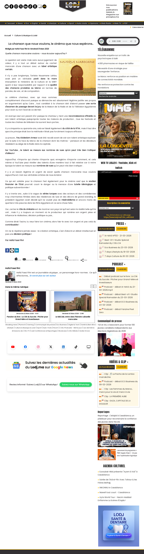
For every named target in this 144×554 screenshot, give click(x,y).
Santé (42, 23)
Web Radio (105, 23)
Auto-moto (81, 23)
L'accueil (10, 23)
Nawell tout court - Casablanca (113, 471)
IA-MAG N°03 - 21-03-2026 (116, 231)
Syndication (78, 551)
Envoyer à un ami (28, 260)
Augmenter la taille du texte (80, 260)
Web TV (117, 23)
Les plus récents (107, 224)
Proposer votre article (55, 539)
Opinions (93, 23)
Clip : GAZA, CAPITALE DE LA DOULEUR (120, 387)
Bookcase (37, 342)
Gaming (36, 333)
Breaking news (14, 333)
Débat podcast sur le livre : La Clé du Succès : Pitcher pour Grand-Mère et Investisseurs (118, 274)
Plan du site (65, 551)
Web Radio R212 (122, 540)
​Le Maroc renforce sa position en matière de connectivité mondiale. (117, 75)
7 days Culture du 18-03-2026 (118, 250)
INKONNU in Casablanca (109, 467)
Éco (26, 23)
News (19, 23)
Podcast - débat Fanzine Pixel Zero (120, 301)
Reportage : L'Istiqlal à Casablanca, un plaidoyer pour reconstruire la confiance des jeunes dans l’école (118, 401)
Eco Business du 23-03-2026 (117, 242)
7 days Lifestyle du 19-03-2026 (118, 246)
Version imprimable (51, 260)
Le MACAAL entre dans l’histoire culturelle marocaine (72, 325)
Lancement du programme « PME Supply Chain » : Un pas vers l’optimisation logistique (127, 434)
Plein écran (133, 171)
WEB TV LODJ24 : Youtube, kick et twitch (119, 160)
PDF (125, 23)
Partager (67, 268)
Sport (70, 23)
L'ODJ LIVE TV (88, 539)
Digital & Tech (87, 333)
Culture (62, 23)
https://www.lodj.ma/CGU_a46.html (118, 212)
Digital (34, 23)
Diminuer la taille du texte (44, 268)
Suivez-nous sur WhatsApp (76, 396)
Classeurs (125, 224)
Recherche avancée (106, 92)
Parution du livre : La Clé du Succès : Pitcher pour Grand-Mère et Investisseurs (27, 326)
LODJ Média (49, 342)
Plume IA (26, 333)
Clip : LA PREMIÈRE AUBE (114, 383)
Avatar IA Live (63, 342)
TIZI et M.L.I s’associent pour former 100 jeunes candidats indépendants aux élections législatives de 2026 (117, 316)
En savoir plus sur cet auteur (43, 284)
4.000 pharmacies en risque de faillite (114, 62)
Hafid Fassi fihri (21, 49)
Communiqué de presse (53, 333)
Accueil (8, 35)
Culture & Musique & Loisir (29, 35)
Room (84, 336)
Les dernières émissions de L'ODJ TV (45, 339)
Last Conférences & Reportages (80, 339)
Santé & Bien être (15, 336)
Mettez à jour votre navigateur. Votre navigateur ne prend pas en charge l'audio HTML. (122, 41)
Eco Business (73, 333)
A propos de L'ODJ (22, 539)
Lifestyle (51, 23)
